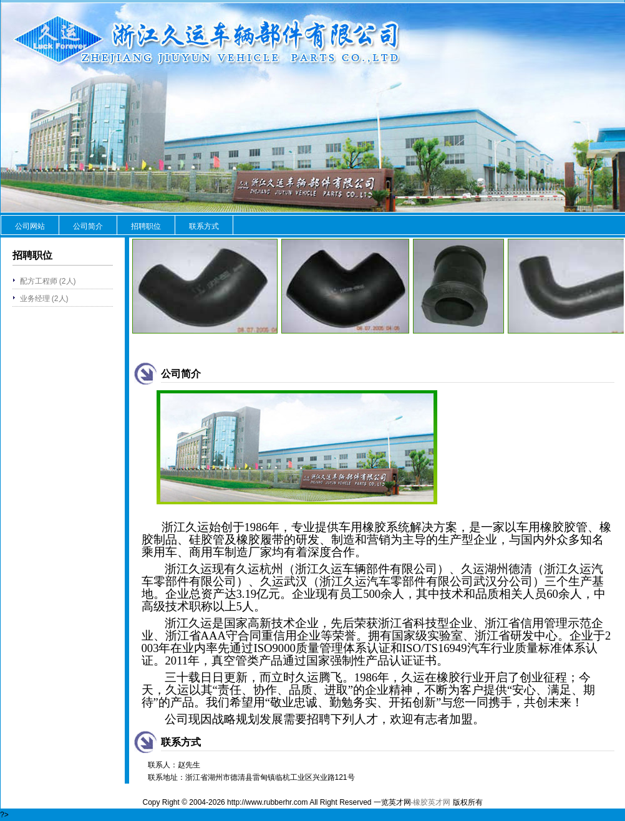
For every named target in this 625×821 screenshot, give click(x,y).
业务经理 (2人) (44, 298)
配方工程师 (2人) (48, 281)
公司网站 (30, 226)
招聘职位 (146, 226)
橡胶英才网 (431, 802)
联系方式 (204, 226)
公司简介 (88, 226)
